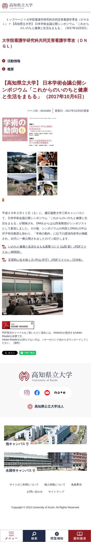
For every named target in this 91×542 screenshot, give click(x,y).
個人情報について (54, 484)
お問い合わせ (35, 491)
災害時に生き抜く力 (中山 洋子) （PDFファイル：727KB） (45, 259)
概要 (10, 69)
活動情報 (13, 61)
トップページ (14, 19)
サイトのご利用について (24, 484)
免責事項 (76, 484)
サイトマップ (56, 491)
